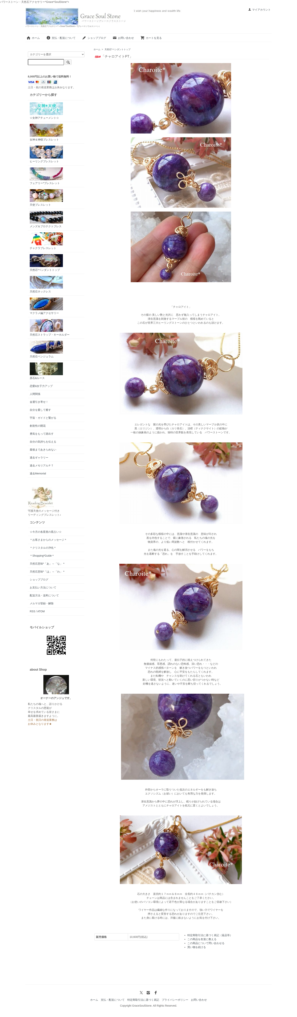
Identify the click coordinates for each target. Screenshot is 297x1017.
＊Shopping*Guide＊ (42, 555)
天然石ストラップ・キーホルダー (50, 327)
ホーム (33, 37)
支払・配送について (61, 37)
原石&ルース (46, 371)
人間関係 (35, 393)
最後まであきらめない (43, 449)
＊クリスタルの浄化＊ (43, 547)
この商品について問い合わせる (205, 943)
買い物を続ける (196, 947)
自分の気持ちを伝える (43, 441)
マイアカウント (259, 9)
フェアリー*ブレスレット (46, 176)
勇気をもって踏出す (42, 433)
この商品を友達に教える (201, 939)
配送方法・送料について (44, 595)
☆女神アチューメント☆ (46, 110)
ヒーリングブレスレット (46, 154)
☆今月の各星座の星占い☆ (46, 531)
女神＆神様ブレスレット (46, 132)
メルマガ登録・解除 (42, 603)
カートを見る (151, 37)
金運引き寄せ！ (39, 401)
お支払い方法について (43, 587)
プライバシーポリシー (175, 999)
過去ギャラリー (39, 457)
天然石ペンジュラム (46, 349)
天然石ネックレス (46, 284)
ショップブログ (94, 37)
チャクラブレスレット (46, 241)
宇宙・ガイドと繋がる (43, 417)
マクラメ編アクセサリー (46, 306)
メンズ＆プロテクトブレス (46, 219)
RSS (32, 611)
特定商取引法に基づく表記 (143, 999)
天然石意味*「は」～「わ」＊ (47, 571)
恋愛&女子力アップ (41, 385)
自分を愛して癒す (40, 409)
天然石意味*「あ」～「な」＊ (47, 563)
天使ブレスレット (46, 197)
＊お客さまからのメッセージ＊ (48, 539)
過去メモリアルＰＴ (42, 465)
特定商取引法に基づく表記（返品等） (209, 935)
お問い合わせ (123, 37)
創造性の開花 (38, 425)
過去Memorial (38, 473)
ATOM (41, 611)
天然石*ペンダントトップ (118, 49)
